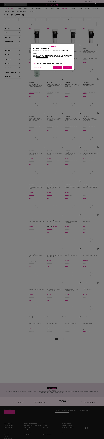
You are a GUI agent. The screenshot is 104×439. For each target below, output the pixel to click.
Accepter (68, 67)
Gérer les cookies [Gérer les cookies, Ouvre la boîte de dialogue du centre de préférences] (37, 67)
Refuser (57, 67)
